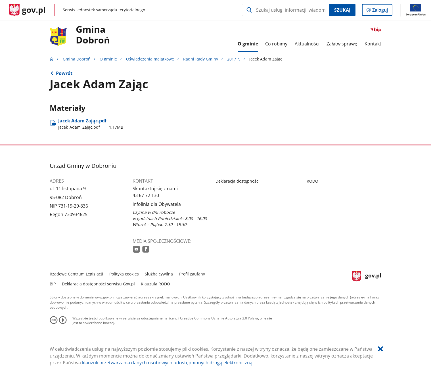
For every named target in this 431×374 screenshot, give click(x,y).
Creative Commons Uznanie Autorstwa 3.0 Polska (219, 318)
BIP (53, 284)
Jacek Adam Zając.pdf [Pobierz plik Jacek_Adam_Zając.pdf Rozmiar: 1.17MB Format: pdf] (90, 124)
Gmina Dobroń (93, 35)
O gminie (108, 59)
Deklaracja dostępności (238, 181)
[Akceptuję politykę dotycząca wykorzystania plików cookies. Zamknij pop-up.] (380, 349)
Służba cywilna (159, 274)
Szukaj (342, 10)
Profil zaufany (192, 274)
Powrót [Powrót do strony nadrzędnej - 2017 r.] (64, 73)
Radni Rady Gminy (200, 59)
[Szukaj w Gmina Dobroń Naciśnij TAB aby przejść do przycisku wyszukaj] (285, 10)
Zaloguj (381, 11)
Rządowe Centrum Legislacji (76, 274)
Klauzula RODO (155, 284)
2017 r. (233, 59)
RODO (312, 181)
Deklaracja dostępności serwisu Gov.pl (98, 284)
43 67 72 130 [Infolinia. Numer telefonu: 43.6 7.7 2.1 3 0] (146, 195)
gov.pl (366, 278)
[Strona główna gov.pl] (27, 10)
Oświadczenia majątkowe (150, 59)
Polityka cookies (124, 274)
